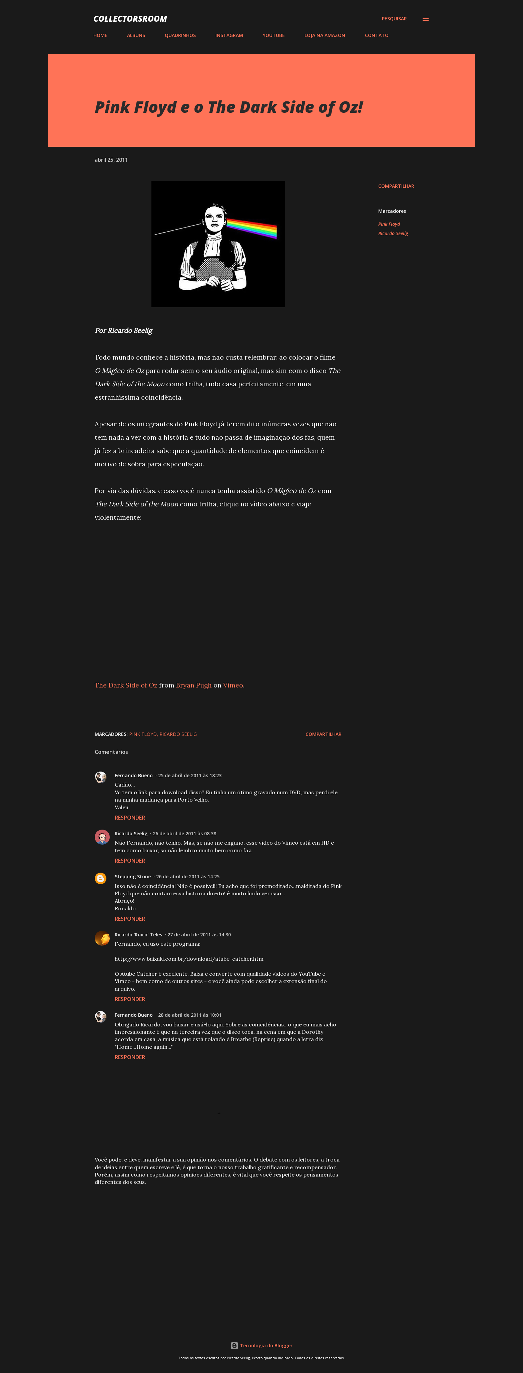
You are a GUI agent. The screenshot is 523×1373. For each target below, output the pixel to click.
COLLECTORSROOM (130, 18)
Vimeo (233, 685)
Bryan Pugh (194, 685)
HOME (100, 35)
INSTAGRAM (229, 35)
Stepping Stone (133, 876)
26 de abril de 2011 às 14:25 (187, 876)
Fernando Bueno (134, 775)
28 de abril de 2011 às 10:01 (189, 1015)
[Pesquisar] (394, 19)
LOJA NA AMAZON (325, 35)
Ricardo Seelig (393, 233)
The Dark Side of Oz (126, 685)
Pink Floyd (389, 224)
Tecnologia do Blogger (261, 1345)
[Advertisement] (207, 1240)
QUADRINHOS (180, 35)
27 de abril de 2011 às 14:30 (199, 934)
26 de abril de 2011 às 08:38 (184, 833)
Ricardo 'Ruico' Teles (138, 934)
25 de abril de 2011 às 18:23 (189, 775)
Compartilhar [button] (396, 186)
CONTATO (377, 35)
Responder (130, 817)
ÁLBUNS (136, 35)
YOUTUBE (274, 35)
